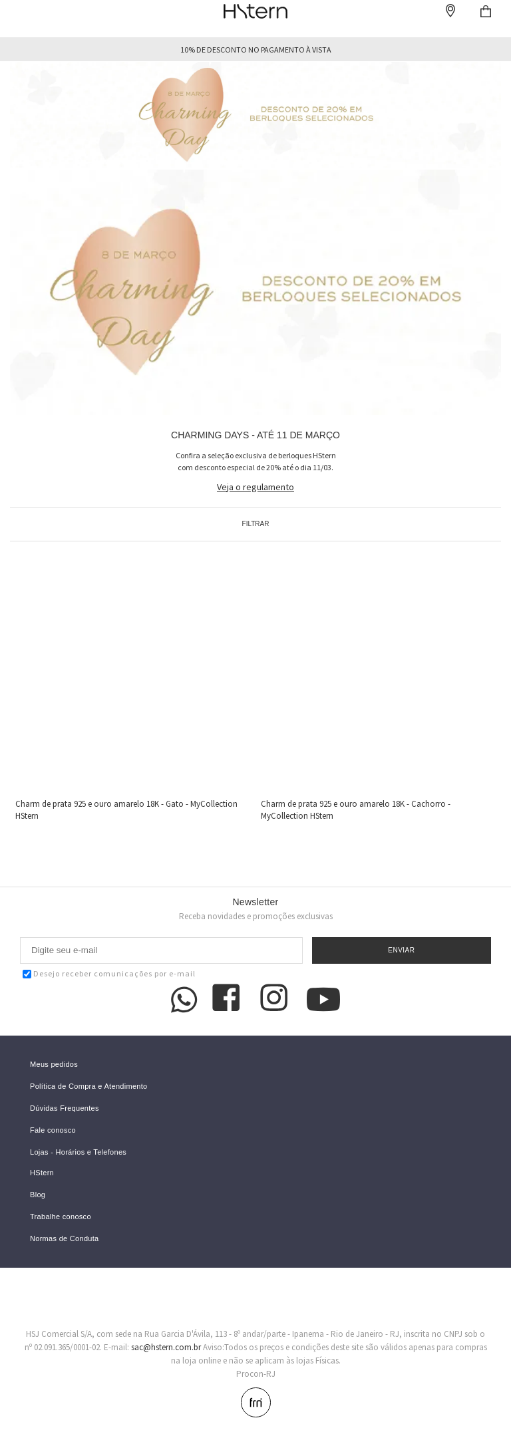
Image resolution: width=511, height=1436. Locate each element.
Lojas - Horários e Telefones (78, 1152)
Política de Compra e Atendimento (89, 1086)
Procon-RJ (255, 1373)
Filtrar (255, 523)
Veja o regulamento (255, 487)
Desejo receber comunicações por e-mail (109, 973)
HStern (42, 1173)
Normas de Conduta (64, 1238)
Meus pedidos (54, 1064)
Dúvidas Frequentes (64, 1108)
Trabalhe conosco (60, 1217)
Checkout (485, 11)
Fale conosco (53, 1130)
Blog (37, 1195)
